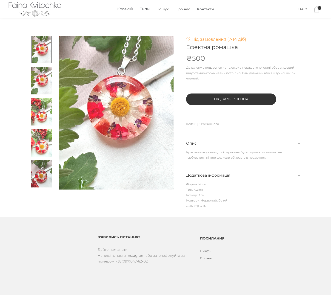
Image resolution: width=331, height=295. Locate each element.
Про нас (183, 9)
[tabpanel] (116, 113)
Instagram (136, 255)
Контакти (205, 9)
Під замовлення (231, 99)
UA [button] (301, 9)
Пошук (163, 9)
